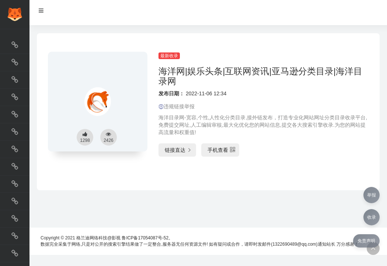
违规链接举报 (176, 106)
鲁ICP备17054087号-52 (145, 238)
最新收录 (169, 55)
